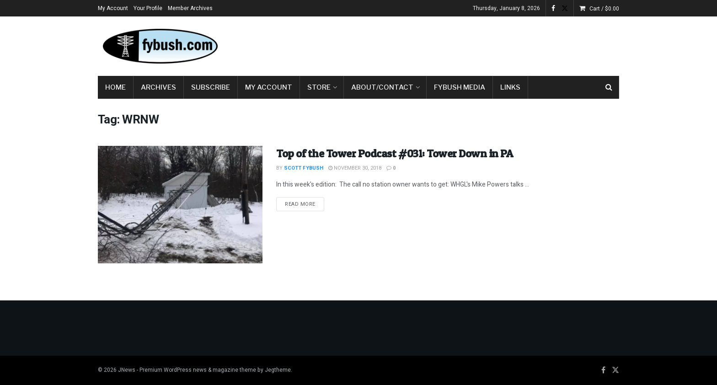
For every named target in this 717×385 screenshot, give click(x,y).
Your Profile (148, 8)
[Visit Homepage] (159, 46)
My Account (113, 8)
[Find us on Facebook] (603, 370)
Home (115, 87)
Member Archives (190, 8)
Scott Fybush (303, 168)
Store (319, 87)
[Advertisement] (452, 44)
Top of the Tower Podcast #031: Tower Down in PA (394, 153)
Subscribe (210, 87)
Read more (304, 204)
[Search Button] (608, 87)
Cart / (604, 9)
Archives (158, 87)
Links (510, 87)
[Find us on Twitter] (615, 370)
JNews (126, 370)
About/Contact (382, 87)
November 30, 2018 (354, 168)
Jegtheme (278, 370)
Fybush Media (459, 87)
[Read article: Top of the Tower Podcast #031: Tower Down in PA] (180, 204)
